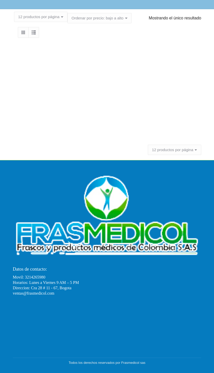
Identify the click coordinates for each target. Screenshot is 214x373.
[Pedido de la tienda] (99, 18)
